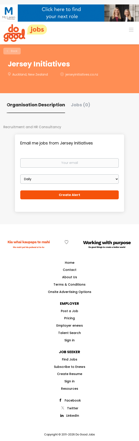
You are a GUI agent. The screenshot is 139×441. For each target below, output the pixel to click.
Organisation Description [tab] (36, 105)
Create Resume (69, 374)
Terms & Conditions (69, 284)
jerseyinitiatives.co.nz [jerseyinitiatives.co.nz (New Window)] (81, 74)
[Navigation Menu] (131, 29)
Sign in (69, 340)
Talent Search (69, 333)
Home (69, 262)
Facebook (73, 400)
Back (13, 51)
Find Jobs (69, 359)
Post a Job (69, 311)
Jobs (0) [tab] (80, 105)
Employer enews (69, 325)
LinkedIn (72, 415)
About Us (69, 277)
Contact (69, 270)
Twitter (72, 408)
